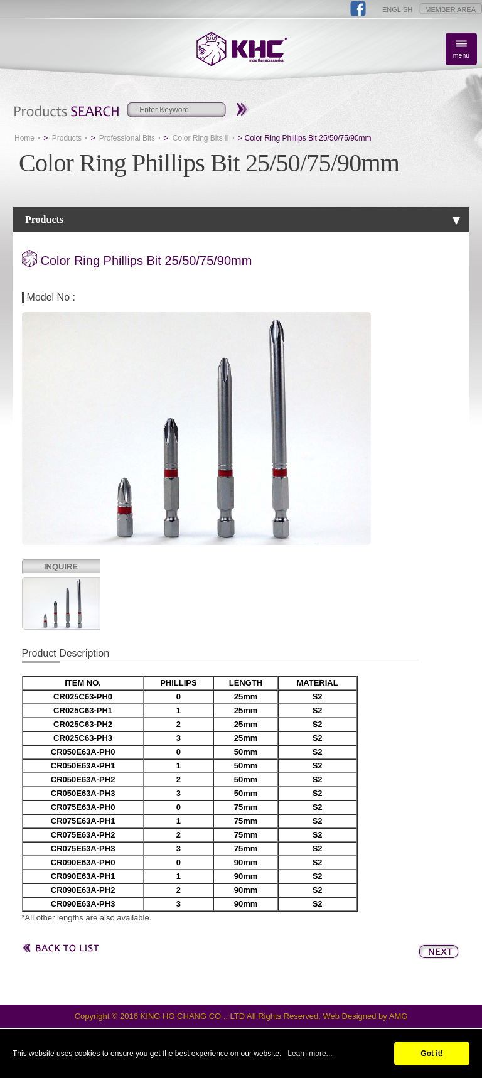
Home (24, 138)
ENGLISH (397, 9)
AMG (398, 1016)
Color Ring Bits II (201, 138)
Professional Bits (127, 138)
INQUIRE (61, 566)
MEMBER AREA (450, 9)
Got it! (431, 1053)
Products (67, 138)
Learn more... (309, 1053)
